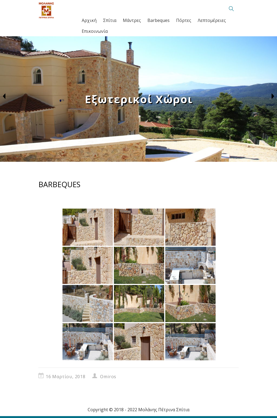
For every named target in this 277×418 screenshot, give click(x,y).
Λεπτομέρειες (212, 20)
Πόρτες (183, 20)
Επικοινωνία (95, 31)
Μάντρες (132, 20)
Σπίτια (109, 20)
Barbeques (158, 20)
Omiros (108, 377)
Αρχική (89, 20)
